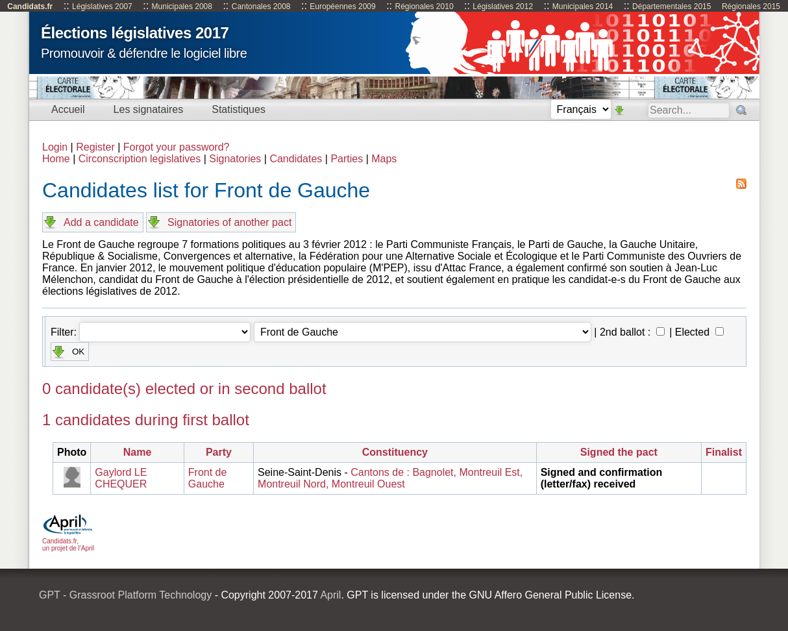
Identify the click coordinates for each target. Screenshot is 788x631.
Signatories (235, 158)
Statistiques (238, 109)
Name (137, 452)
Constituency (395, 452)
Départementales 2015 (671, 6)
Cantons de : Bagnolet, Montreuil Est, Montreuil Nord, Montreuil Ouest (390, 478)
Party (219, 452)
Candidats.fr (30, 6)
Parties (346, 158)
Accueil (68, 109)
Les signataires (149, 109)
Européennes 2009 (342, 6)
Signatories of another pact (229, 222)
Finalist (724, 452)
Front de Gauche (207, 478)
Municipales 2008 (182, 6)
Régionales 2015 (751, 6)
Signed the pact (619, 452)
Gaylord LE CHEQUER (121, 478)
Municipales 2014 (582, 6)
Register (95, 147)
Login (55, 147)
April (330, 594)
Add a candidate (101, 222)
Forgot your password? (176, 147)
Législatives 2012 (503, 6)
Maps (384, 158)
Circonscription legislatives (140, 158)
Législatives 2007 (102, 6)
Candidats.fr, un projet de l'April (68, 541)
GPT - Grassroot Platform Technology (125, 594)
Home (56, 158)
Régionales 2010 (424, 6)
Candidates (295, 158)
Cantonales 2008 (261, 6)
